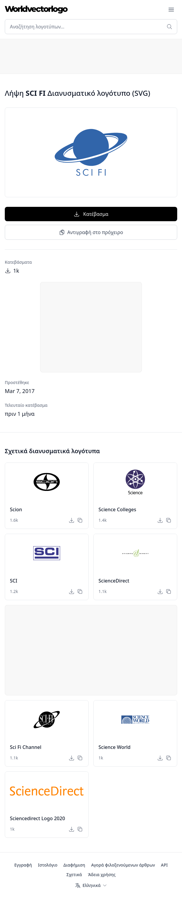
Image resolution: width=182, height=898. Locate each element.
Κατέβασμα (91, 214)
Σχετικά (74, 874)
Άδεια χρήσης (102, 874)
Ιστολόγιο (47, 865)
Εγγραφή (23, 865)
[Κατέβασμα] (71, 520)
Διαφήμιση (74, 865)
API (164, 865)
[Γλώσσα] (91, 885)
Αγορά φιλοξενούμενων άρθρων (123, 865)
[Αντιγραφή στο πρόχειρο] (80, 520)
